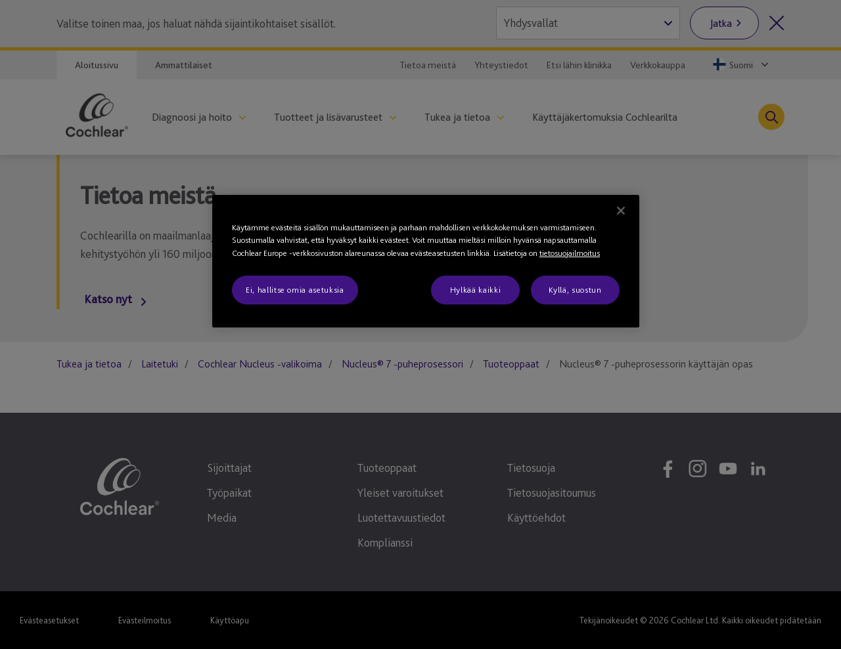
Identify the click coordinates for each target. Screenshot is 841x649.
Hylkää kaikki (475, 290)
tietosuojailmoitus (569, 253)
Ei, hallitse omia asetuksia (295, 290)
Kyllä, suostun (575, 290)
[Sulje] (620, 210)
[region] (425, 261)
